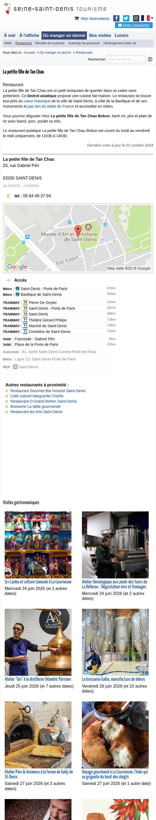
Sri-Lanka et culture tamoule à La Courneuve (38, 582)
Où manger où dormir (64, 35)
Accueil (29, 52)
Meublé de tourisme (49, 43)
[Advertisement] (78, 459)
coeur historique (37, 101)
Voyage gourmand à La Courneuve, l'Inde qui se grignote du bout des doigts (115, 774)
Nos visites (100, 35)
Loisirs (121, 35)
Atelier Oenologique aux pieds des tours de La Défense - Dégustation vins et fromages (114, 584)
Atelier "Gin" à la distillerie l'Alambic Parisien (38, 679)
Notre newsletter (133, 25)
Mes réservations (92, 18)
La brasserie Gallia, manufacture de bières (113, 679)
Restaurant (23, 43)
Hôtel (8, 43)
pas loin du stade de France (51, 106)
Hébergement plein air (120, 43)
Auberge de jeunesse (84, 43)
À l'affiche (29, 35)
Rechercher (96, 59)
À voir (10, 35)
